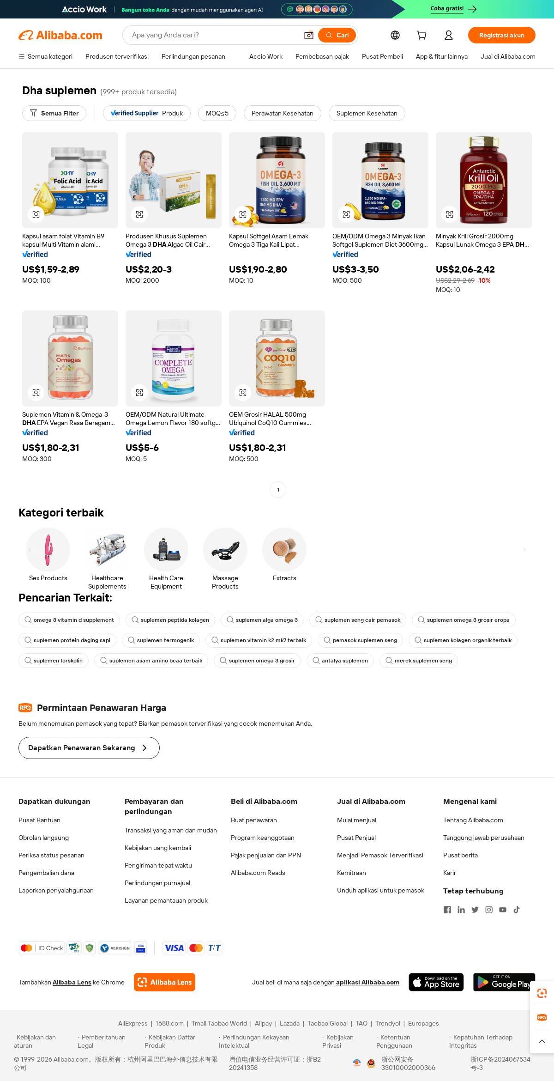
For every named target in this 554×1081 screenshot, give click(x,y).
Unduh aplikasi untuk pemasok (380, 890)
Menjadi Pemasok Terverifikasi (380, 855)
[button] (308, 35)
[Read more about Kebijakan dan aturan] (44, 1041)
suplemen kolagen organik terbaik (463, 640)
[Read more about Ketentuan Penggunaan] (411, 1041)
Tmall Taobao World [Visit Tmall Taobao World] (219, 1023)
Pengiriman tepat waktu (158, 865)
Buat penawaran (254, 820)
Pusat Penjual (356, 837)
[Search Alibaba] (214, 35)
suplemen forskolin (53, 660)
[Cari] (337, 35)
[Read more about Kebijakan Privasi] (347, 1041)
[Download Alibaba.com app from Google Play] (504, 982)
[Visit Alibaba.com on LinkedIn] (461, 909)
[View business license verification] (357, 1063)
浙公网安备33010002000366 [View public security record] (408, 1063)
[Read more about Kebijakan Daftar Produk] (180, 1041)
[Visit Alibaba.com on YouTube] (503, 909)
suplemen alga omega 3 (262, 620)
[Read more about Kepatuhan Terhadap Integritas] (494, 1041)
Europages (423, 1023)
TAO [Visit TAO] (361, 1023)
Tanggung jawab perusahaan (483, 837)
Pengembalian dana (46, 872)
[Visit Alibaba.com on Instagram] (489, 909)
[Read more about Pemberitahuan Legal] (110, 1041)
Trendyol (387, 1023)
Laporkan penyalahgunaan (56, 890)
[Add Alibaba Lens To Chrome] (164, 982)
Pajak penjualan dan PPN (266, 855)
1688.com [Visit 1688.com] (170, 1023)
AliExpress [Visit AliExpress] (133, 1023)
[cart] (423, 36)
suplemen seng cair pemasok (357, 620)
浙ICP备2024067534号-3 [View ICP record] (500, 1063)
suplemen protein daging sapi (67, 640)
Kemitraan (351, 872)
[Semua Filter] (54, 113)
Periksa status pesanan (51, 855)
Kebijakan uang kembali (158, 847)
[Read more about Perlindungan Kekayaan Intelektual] (269, 1041)
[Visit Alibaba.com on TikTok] (516, 909)
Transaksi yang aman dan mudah (171, 830)
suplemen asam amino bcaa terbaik (151, 660)
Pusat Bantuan (39, 820)
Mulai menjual (356, 820)
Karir (449, 872)
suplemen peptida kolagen (170, 620)
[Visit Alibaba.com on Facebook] (447, 909)
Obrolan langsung (43, 837)
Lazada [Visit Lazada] (290, 1023)
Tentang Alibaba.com (473, 820)
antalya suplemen (340, 660)
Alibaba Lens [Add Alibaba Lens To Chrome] (72, 982)
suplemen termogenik (161, 640)
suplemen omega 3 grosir (257, 660)
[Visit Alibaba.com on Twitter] (475, 909)
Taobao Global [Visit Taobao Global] (327, 1023)
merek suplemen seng (418, 660)
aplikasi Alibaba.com (367, 982)
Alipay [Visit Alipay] (263, 1023)
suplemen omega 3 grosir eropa (464, 620)
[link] (542, 993)
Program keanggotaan (263, 837)
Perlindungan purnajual (157, 883)
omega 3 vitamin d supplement (69, 620)
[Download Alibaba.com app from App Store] (436, 982)
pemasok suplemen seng (360, 640)
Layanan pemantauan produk (166, 900)
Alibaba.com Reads (258, 872)
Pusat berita (460, 855)
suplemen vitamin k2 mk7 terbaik (258, 640)
